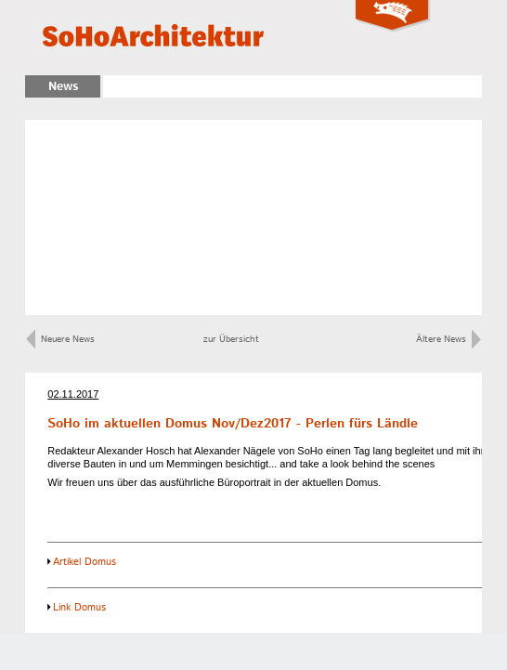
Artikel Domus (84, 562)
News (63, 87)
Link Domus (79, 607)
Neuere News (60, 339)
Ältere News (448, 339)
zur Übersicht (231, 339)
